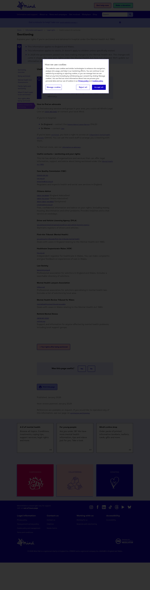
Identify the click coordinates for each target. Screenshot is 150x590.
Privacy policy (83, 81)
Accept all (98, 87)
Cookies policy (97, 81)
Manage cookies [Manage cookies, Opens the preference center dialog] (54, 87)
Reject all (83, 87)
